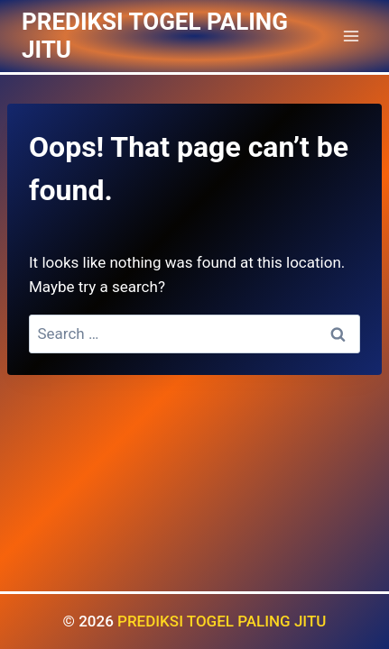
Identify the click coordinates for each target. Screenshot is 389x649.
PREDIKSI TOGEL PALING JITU (221, 621)
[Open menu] (350, 36)
